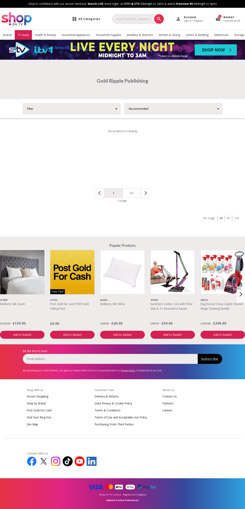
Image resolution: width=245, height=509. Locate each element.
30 (221, 218)
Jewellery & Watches (140, 35)
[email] (110, 359)
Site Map (32, 424)
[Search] (159, 19)
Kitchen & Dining (169, 35)
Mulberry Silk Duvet (12, 304)
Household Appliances (76, 35)
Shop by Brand (36, 403)
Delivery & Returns (107, 396)
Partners (167, 403)
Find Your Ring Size (39, 417)
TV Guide (23, 35)
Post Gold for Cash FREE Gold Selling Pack (69, 306)
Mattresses (221, 35)
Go (131, 193)
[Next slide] (241, 294)
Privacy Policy (128, 370)
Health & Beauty (45, 35)
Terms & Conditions (108, 410)
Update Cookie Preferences (122, 500)
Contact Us (169, 396)
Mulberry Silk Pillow (112, 304)
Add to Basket (22, 335)
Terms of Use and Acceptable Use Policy (121, 417)
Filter (30, 109)
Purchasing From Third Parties (114, 424)
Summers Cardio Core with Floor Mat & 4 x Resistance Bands (171, 306)
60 (228, 218)
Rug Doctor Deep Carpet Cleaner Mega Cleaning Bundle (222, 306)
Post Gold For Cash (39, 410)
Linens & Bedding (197, 35)
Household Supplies (108, 35)
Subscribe (209, 358)
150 (236, 218)
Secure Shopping (37, 396)
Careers (167, 410)
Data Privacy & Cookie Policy (113, 403)
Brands (7, 35)
